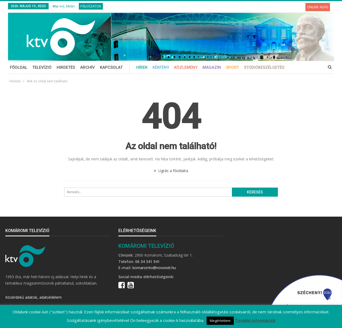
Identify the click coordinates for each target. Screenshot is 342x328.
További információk (255, 320)
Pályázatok (90, 6)
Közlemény (185, 67)
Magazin (212, 67)
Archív (87, 67)
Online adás (317, 7)
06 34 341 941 (147, 261)
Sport (232, 67)
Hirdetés (66, 67)
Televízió (42, 67)
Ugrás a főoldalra (171, 170)
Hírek (141, 67)
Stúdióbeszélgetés (264, 67)
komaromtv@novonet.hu (154, 267)
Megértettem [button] (220, 320)
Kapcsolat (111, 67)
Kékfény (161, 67)
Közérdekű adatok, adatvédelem (33, 297)
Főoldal (18, 67)
